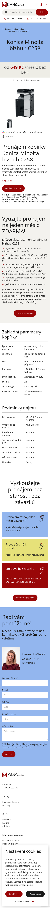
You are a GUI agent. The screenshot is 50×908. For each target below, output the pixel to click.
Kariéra (5, 823)
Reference (6, 820)
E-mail (5, 690)
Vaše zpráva (7, 726)
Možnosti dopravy (10, 844)
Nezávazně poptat (13, 188)
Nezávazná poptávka (25, 597)
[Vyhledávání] (25, 12)
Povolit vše (14, 894)
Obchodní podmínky (11, 840)
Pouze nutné (35, 894)
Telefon (5, 702)
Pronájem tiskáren (10, 802)
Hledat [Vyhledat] (42, 12)
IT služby (6, 805)
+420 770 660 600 (10, 788)
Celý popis (7, 180)
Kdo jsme (6, 826)
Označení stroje (9, 714)
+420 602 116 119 (30, 659)
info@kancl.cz (28, 662)
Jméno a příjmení (9, 678)
